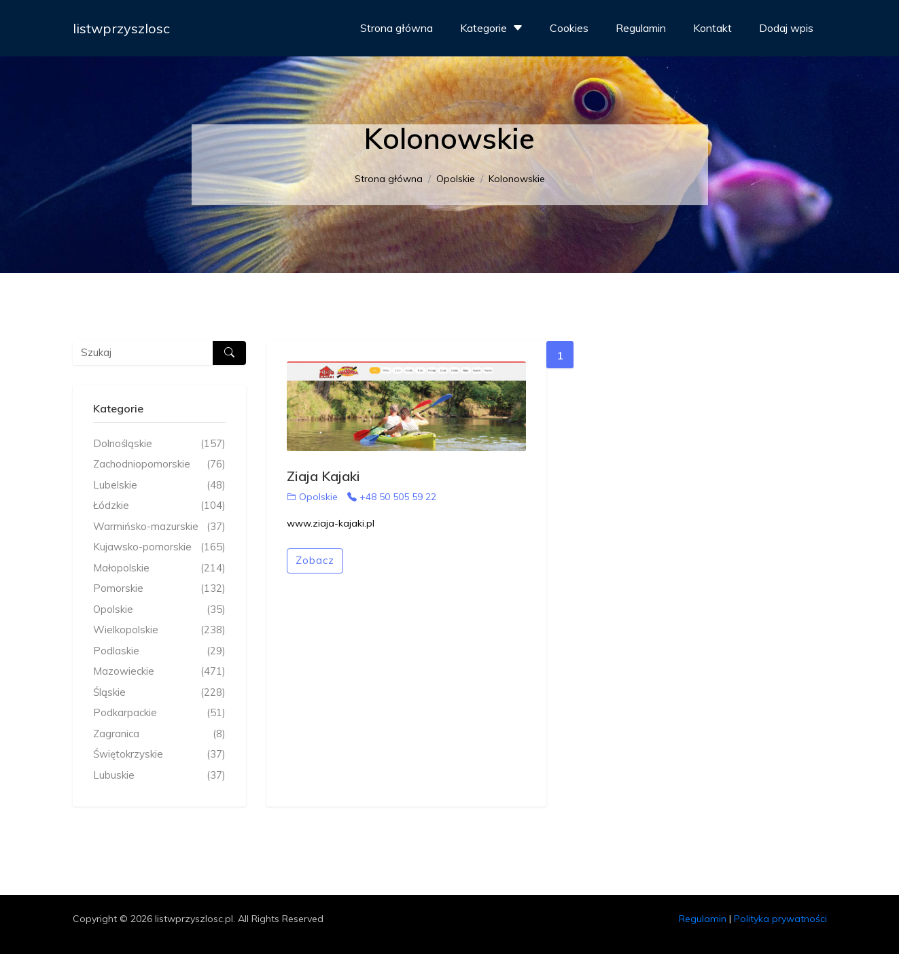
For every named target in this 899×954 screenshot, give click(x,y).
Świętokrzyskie (159, 754)
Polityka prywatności (780, 919)
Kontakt (712, 28)
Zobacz (315, 560)
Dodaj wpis (786, 28)
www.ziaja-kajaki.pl (330, 523)
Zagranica (159, 734)
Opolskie (455, 179)
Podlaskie (159, 651)
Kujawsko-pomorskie (159, 547)
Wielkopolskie (159, 630)
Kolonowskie (517, 179)
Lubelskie (159, 485)
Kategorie (493, 28)
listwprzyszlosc (121, 28)
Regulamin (641, 28)
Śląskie (159, 693)
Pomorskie (159, 589)
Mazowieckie (159, 671)
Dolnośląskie (159, 444)
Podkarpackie (159, 713)
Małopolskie (159, 568)
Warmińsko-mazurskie (159, 527)
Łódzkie (159, 506)
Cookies (569, 28)
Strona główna (396, 28)
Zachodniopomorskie (159, 464)
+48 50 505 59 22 (391, 497)
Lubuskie (159, 775)
